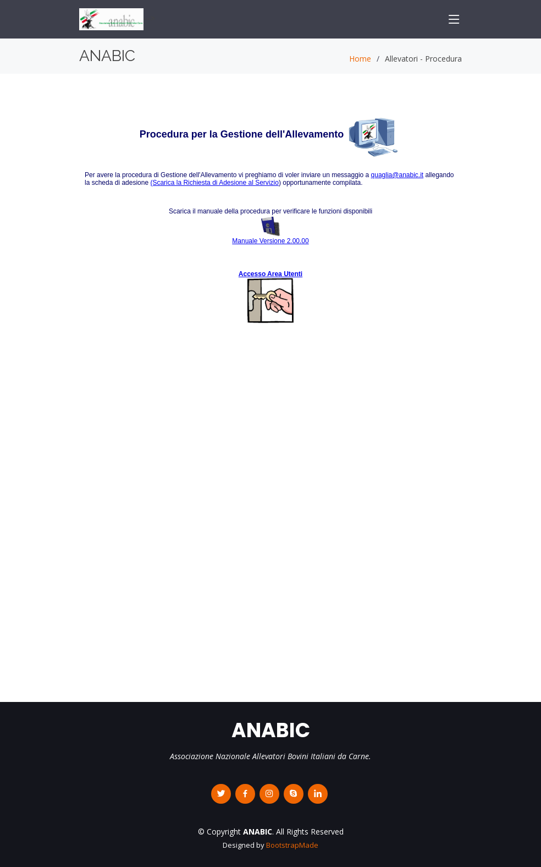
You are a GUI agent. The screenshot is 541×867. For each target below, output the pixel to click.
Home (360, 58)
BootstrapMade (292, 845)
